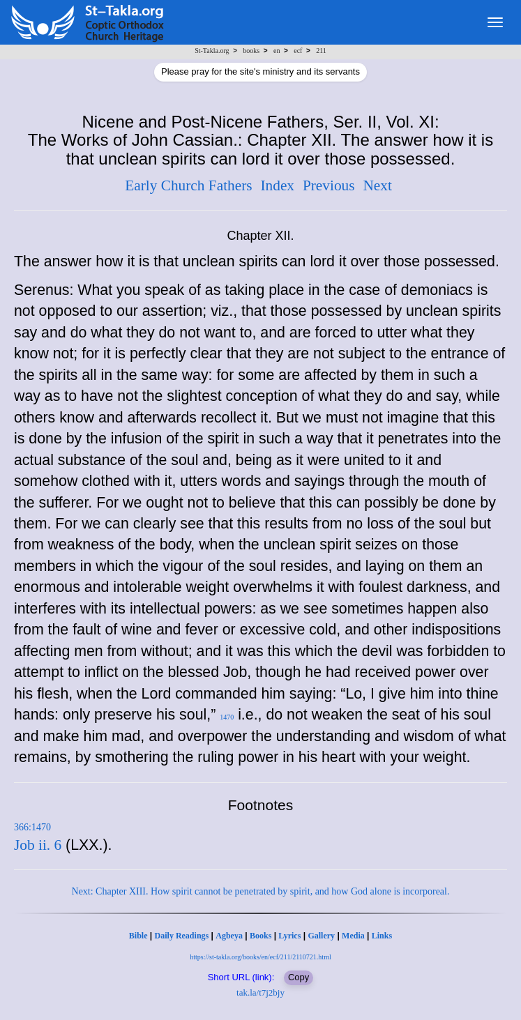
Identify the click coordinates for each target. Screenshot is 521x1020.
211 (321, 50)
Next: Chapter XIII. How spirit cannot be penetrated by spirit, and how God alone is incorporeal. (261, 891)
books (251, 50)
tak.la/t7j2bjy (260, 992)
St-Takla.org (212, 50)
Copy (298, 977)
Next (377, 185)
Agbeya (229, 936)
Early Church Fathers (188, 185)
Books (260, 936)
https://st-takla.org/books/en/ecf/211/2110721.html (260, 957)
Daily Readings (182, 936)
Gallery (321, 936)
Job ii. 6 (37, 845)
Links (382, 936)
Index (277, 185)
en (276, 50)
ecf (298, 50)
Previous (329, 185)
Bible (138, 936)
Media (353, 936)
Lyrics (289, 936)
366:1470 (32, 827)
